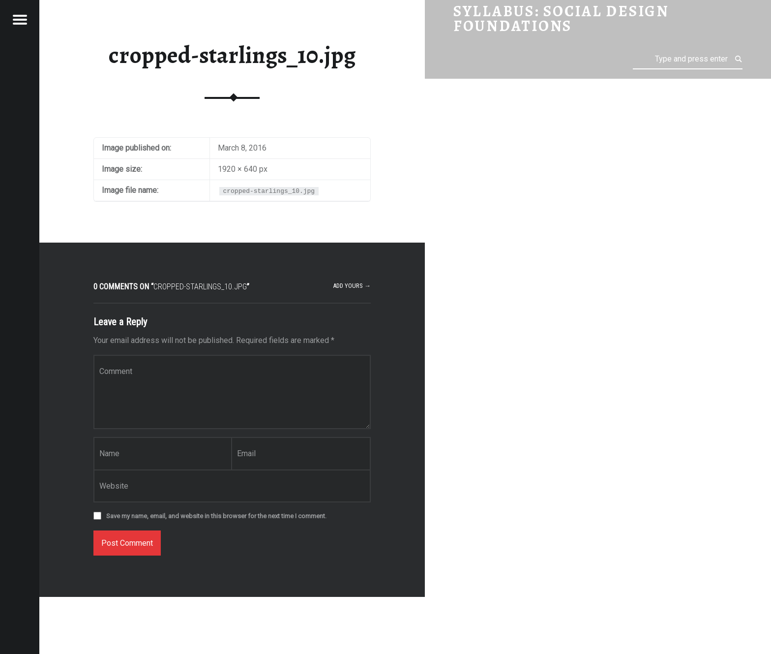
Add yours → (352, 285)
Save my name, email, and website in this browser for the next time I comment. (216, 516)
